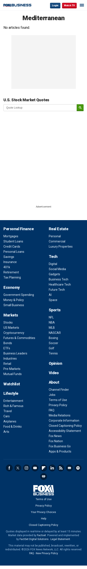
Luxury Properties (61, 246)
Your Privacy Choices (43, 512)
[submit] (80, 107)
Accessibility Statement (65, 431)
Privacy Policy (58, 405)
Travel (7, 411)
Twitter (17, 468)
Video (54, 373)
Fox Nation (56, 441)
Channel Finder (59, 389)
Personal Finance (18, 229)
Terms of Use (58, 400)
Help (43, 518)
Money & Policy (13, 300)
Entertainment (13, 401)
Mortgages (10, 236)
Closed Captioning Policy (65, 425)
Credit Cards (11, 246)
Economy (11, 287)
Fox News (55, 436)
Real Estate (58, 229)
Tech (53, 256)
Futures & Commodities (19, 338)
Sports (55, 310)
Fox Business (17, 5)
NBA (52, 322)
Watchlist (11, 384)
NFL (51, 317)
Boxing (53, 338)
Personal (55, 236)
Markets (10, 315)
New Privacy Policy (47, 553)
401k (6, 267)
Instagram (26, 468)
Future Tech (57, 289)
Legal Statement (60, 539)
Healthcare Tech (60, 284)
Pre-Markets (11, 369)
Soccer (53, 343)
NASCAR (55, 332)
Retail (7, 363)
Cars (6, 416)
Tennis (53, 353)
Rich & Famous (13, 406)
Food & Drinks (12, 426)
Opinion (55, 363)
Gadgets (54, 274)
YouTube (35, 468)
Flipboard (43, 468)
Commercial (57, 241)
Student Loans (13, 241)
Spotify (78, 468)
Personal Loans (13, 251)
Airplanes (9, 421)
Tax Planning (12, 277)
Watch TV (69, 5)
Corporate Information (64, 420)
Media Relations (59, 415)
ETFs (6, 348)
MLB (52, 327)
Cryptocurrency (13, 332)
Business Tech (58, 279)
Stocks (8, 322)
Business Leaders (15, 353)
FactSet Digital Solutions (34, 539)
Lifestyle (10, 393)
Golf (51, 348)
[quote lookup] (40, 107)
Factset (41, 535)
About (54, 382)
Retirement (11, 272)
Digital (53, 264)
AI (50, 295)
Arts (6, 431)
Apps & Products (60, 451)
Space (53, 300)
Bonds (7, 343)
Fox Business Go (60, 446)
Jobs (52, 394)
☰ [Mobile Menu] (82, 5)
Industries (10, 358)
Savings (8, 257)
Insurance (10, 262)
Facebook (9, 468)
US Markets (11, 327)
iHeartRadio (43, 476)
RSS (60, 468)
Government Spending (18, 295)
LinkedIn (52, 468)
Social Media (57, 269)
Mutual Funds (12, 374)
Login (55, 5)
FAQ (51, 410)
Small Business (13, 305)
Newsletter (69, 468)
